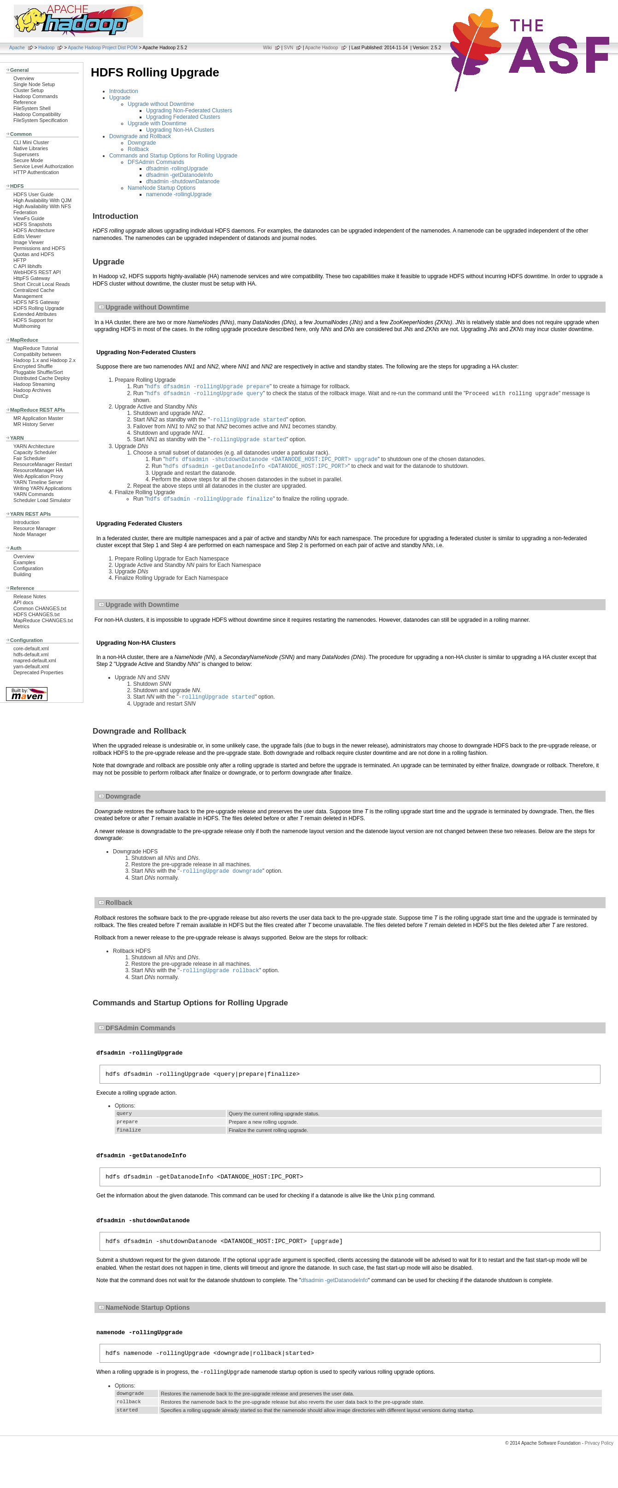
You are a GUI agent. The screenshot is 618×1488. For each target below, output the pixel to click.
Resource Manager (34, 528)
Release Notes (29, 596)
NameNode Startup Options (161, 188)
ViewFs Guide (28, 218)
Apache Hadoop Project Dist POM (102, 47)
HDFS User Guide (33, 194)
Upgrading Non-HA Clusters (180, 130)
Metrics (21, 626)
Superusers (26, 154)
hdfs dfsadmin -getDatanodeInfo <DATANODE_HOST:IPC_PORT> (256, 471)
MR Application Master (38, 418)
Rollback (138, 149)
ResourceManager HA (38, 470)
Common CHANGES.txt (39, 608)
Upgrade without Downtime (161, 104)
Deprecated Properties (38, 672)
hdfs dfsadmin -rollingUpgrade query (205, 395)
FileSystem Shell (32, 108)
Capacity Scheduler (35, 452)
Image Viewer (28, 242)
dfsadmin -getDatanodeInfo (179, 175)
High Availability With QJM (42, 200)
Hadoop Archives (32, 390)
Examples (24, 562)
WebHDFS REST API (37, 272)
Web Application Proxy (38, 476)
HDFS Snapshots (32, 224)
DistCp (21, 396)
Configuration (28, 568)
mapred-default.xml (34, 660)
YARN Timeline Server (38, 482)
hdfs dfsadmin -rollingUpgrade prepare (208, 387)
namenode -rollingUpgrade (179, 194)
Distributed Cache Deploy (41, 378)
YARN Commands (33, 494)
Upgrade (119, 97)
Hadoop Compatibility (37, 114)
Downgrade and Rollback (140, 136)
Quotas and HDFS (33, 254)
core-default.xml (31, 648)
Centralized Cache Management (33, 293)
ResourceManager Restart (42, 464)
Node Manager (30, 534)
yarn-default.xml (31, 666)
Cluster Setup (28, 90)
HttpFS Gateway (31, 278)
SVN (289, 47)
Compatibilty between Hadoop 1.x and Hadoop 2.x (44, 357)
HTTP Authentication (36, 172)
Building (22, 574)
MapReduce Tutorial (35, 348)
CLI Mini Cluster (31, 142)
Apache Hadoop (321, 47)
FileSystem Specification (40, 120)
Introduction (26, 522)
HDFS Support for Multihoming (33, 323)
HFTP (19, 260)
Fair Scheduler (29, 458)
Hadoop (46, 47)
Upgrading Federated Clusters (183, 117)
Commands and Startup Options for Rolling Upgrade (173, 155)
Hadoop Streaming (34, 384)
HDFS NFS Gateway (36, 302)
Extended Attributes (35, 314)
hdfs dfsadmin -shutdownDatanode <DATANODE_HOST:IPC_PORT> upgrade (271, 463)
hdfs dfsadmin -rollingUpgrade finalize (210, 505)
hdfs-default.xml (30, 654)
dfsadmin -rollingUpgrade (177, 168)
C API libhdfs (27, 266)
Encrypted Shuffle (33, 366)
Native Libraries (30, 148)
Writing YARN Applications (42, 488)
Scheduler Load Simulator (42, 500)
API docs (23, 602)
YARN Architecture (33, 446)
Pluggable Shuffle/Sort (38, 372)
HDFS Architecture (34, 230)
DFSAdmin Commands (156, 162)
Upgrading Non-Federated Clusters (189, 110)
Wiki (267, 47)
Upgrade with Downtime (157, 123)
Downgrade (142, 143)
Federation (25, 212)
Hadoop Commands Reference (35, 99)
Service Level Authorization (43, 166)
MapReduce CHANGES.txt (43, 620)
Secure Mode (28, 160)
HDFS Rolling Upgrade (38, 308)
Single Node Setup (34, 84)
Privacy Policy (599, 1471)
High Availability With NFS (42, 206)
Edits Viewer (27, 236)
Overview (23, 78)
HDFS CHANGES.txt (36, 614)
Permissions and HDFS (39, 248)
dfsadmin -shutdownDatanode (182, 181)
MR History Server (33, 424)
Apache (17, 47)
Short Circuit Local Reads (41, 284)
